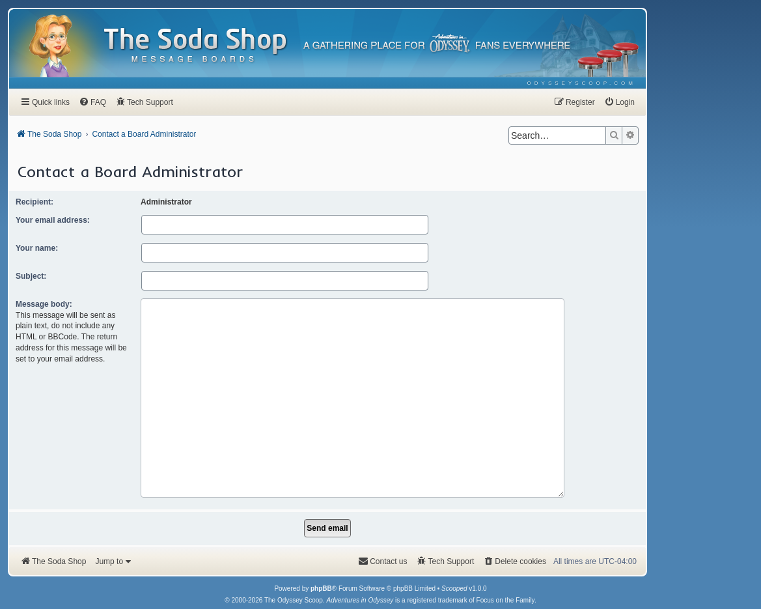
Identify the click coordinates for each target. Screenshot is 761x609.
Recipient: (34, 201)
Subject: (31, 276)
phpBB (321, 553)
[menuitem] (581, 83)
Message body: (44, 304)
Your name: (37, 248)
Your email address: (53, 220)
